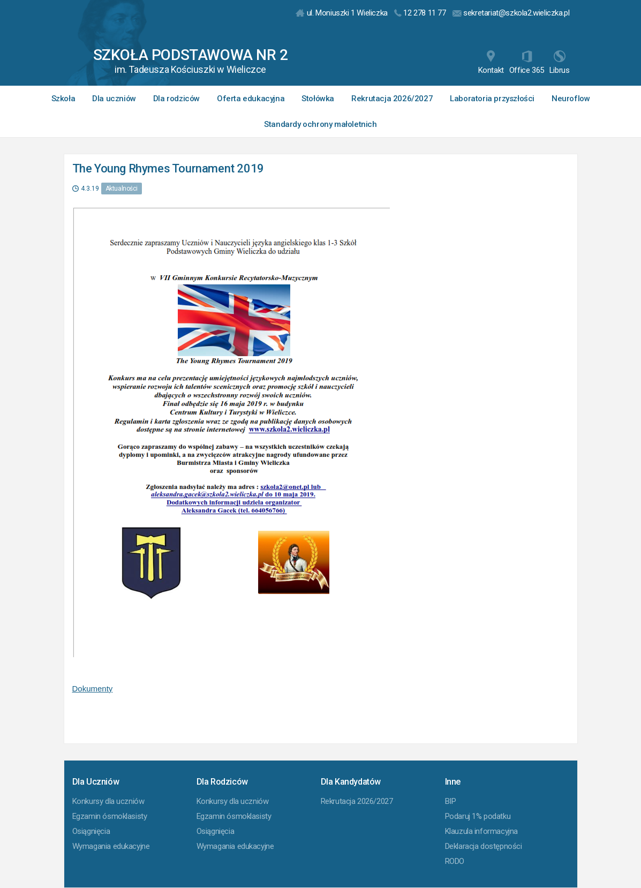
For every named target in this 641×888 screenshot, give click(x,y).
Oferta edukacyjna (250, 98)
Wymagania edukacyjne (111, 846)
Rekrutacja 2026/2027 (392, 98)
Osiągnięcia (91, 831)
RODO (454, 861)
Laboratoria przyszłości (492, 98)
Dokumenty (92, 688)
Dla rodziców (176, 98)
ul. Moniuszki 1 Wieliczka (342, 13)
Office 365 (526, 62)
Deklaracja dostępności (483, 846)
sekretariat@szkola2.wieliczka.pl (511, 13)
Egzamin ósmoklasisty (109, 816)
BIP (450, 801)
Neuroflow (571, 98)
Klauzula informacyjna (481, 831)
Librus (559, 62)
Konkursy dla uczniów (108, 801)
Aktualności (121, 188)
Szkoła (63, 98)
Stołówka (317, 98)
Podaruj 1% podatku (478, 816)
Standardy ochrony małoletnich (320, 124)
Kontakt (491, 62)
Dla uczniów (114, 98)
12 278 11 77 (420, 13)
